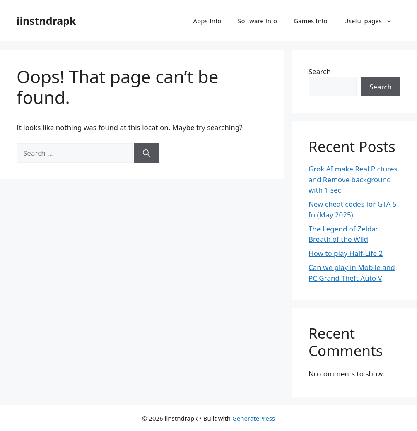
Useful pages (372, 20)
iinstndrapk (46, 21)
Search (320, 71)
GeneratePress (253, 418)
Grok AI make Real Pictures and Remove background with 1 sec (353, 179)
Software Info (257, 21)
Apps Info (207, 21)
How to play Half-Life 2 (346, 253)
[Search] (146, 153)
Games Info (311, 21)
